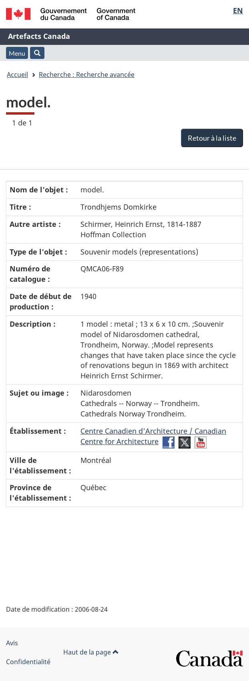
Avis (12, 643)
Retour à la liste (212, 137)
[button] (37, 53)
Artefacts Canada (39, 36)
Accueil (17, 74)
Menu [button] (17, 53)
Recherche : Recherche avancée (87, 74)
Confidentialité (28, 661)
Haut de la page (91, 652)
